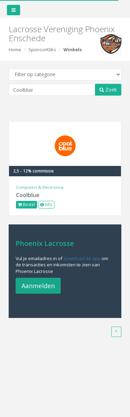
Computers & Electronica (39, 187)
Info (46, 204)
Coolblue (28, 195)
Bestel (26, 204)
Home (15, 49)
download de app (82, 258)
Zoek (108, 89)
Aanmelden (38, 286)
